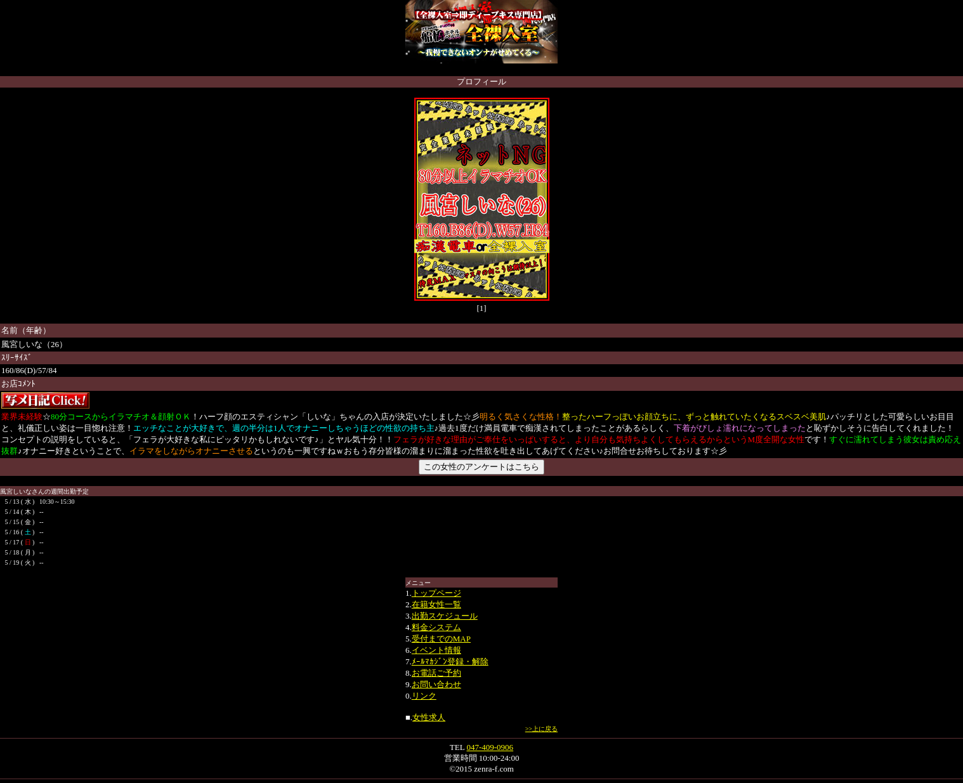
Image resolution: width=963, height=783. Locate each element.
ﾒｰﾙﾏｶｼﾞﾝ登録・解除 (450, 661)
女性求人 (428, 717)
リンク (424, 696)
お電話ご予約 (436, 673)
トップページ (436, 593)
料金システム (436, 627)
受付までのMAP (441, 638)
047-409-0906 (489, 747)
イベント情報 (436, 650)
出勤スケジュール (445, 616)
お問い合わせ (436, 684)
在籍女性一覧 (436, 604)
